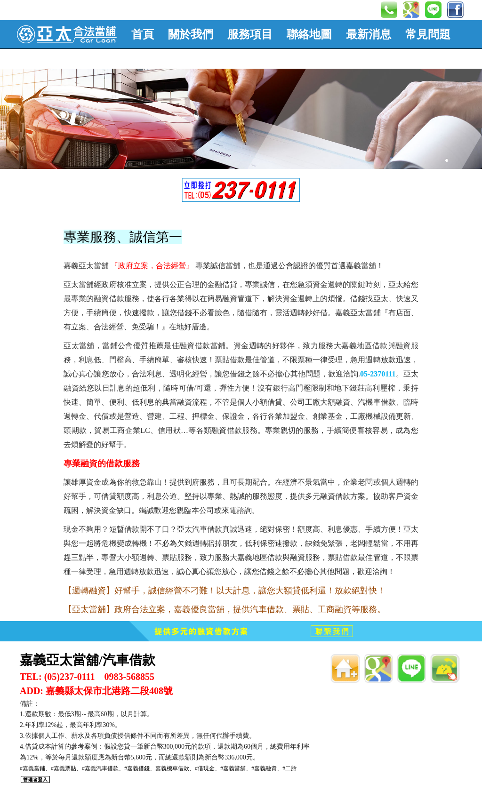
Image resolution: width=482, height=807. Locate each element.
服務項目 (250, 34)
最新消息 (368, 34)
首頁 (142, 34)
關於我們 (190, 34)
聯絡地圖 (309, 34)
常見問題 (427, 34)
